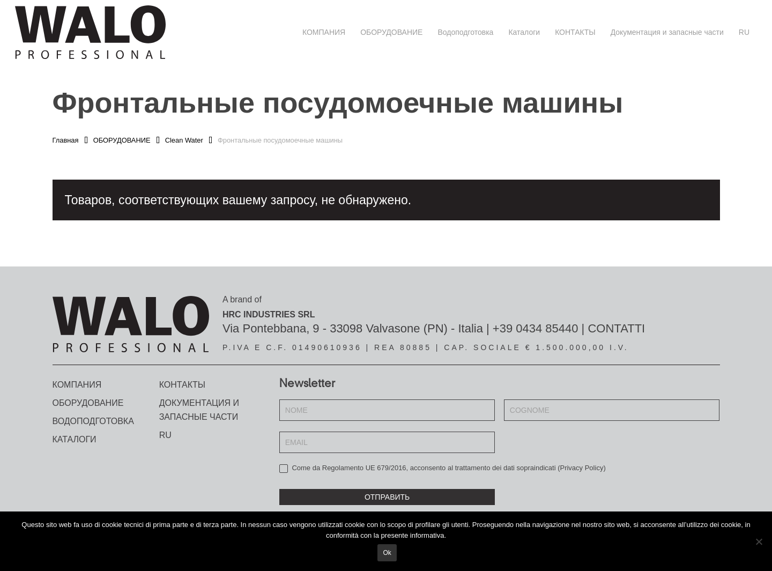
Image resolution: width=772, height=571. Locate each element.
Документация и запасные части (199, 409)
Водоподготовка (93, 421)
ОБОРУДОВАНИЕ (122, 140)
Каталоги (74, 439)
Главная (66, 140)
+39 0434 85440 (535, 328)
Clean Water (184, 140)
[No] (758, 542)
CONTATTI (616, 328)
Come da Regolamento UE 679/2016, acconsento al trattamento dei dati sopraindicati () (442, 468)
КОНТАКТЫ (182, 384)
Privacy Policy (581, 468)
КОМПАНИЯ (77, 384)
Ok (388, 554)
